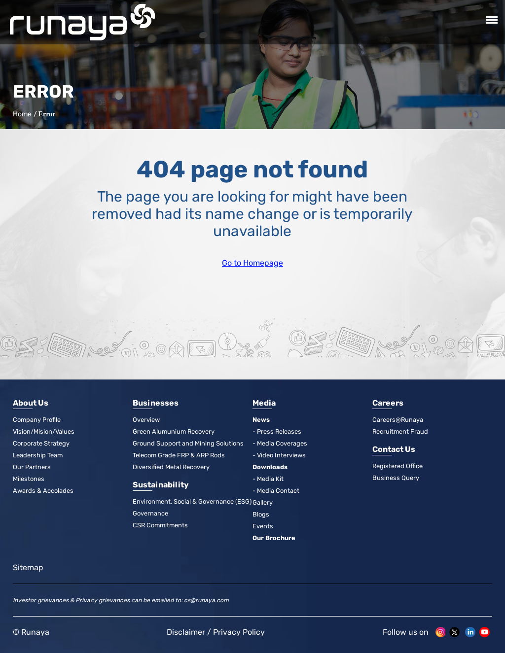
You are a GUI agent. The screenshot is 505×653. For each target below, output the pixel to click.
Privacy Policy (239, 632)
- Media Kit (268, 478)
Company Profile (37, 419)
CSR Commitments (161, 525)
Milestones (28, 478)
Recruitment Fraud (400, 431)
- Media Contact (275, 490)
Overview (146, 419)
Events (262, 526)
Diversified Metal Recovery (171, 467)
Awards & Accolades (43, 490)
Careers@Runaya (398, 419)
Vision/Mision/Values (44, 431)
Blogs (260, 514)
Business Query (395, 477)
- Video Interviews (279, 455)
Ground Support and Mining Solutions (188, 443)
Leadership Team (38, 455)
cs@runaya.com (206, 600)
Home (21, 114)
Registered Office (397, 466)
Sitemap (28, 567)
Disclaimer (186, 632)
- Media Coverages (279, 443)
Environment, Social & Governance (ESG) (192, 501)
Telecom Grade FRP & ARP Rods (180, 455)
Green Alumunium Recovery (174, 431)
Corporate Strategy (41, 443)
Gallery (262, 502)
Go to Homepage (252, 263)
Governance (150, 513)
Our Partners (32, 467)
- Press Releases (277, 431)
